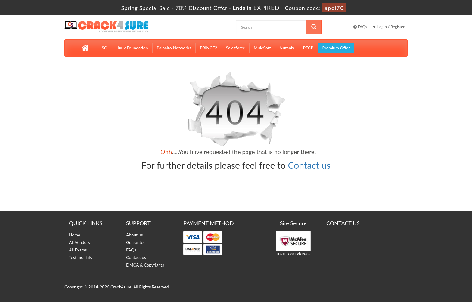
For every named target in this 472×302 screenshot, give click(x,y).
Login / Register (389, 26)
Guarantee (135, 242)
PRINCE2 (208, 47)
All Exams (78, 249)
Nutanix (287, 47)
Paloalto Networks (174, 47)
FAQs (360, 26)
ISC (104, 47)
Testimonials (80, 257)
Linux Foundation (132, 47)
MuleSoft (262, 47)
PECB (308, 47)
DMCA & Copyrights (145, 264)
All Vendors (79, 242)
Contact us (309, 165)
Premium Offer (336, 47)
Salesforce (235, 47)
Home (74, 234)
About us (134, 234)
